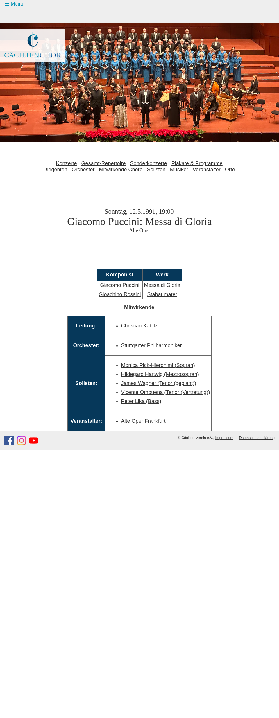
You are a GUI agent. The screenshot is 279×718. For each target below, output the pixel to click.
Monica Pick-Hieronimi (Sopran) (158, 365)
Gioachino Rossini (120, 294)
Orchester (82, 169)
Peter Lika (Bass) (141, 401)
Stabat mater (162, 294)
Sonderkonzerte (148, 163)
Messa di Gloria (162, 285)
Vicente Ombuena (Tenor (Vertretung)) (165, 392)
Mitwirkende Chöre (121, 169)
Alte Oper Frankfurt (143, 421)
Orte (230, 169)
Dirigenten (55, 169)
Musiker (179, 169)
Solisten (156, 169)
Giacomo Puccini (119, 285)
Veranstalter (207, 169)
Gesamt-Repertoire (103, 163)
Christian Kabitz (139, 326)
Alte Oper (139, 230)
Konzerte (66, 163)
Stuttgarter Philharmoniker (151, 345)
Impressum (224, 438)
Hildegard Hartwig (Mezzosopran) (160, 374)
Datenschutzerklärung (257, 438)
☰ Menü (14, 4)
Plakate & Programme (197, 163)
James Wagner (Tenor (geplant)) (158, 383)
